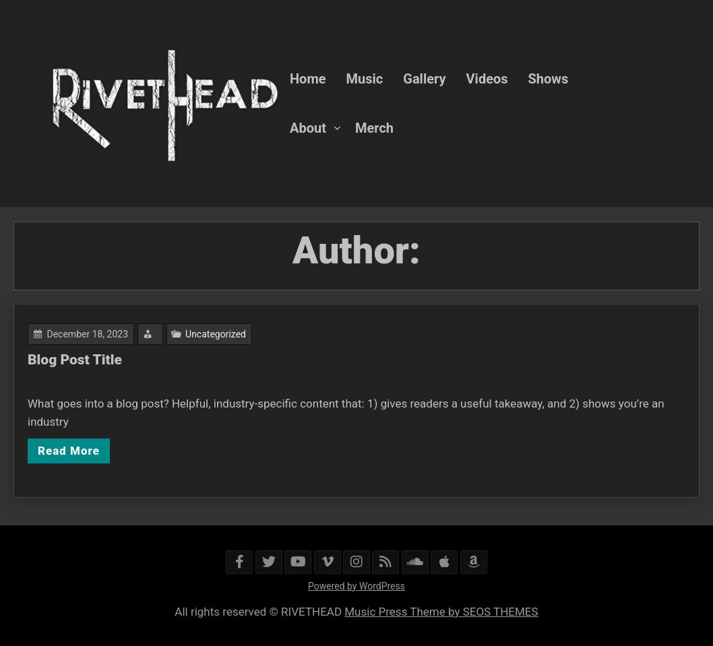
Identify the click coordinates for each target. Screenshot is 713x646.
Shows (548, 79)
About (308, 128)
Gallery (424, 79)
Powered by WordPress (356, 586)
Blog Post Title (75, 360)
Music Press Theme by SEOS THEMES (441, 611)
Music (364, 79)
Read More (69, 450)
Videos (487, 79)
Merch (374, 128)
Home (308, 79)
